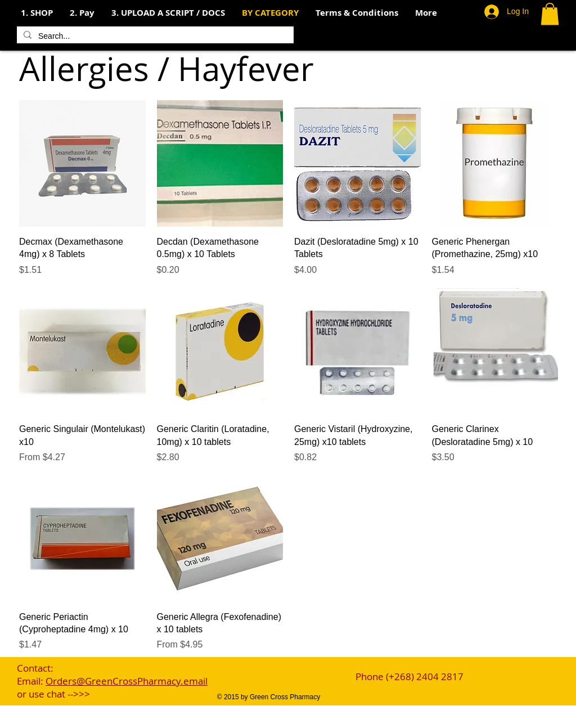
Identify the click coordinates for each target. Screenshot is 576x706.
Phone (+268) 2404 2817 (410, 676)
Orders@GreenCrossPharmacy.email (127, 680)
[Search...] (154, 36)
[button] (82, 13)
